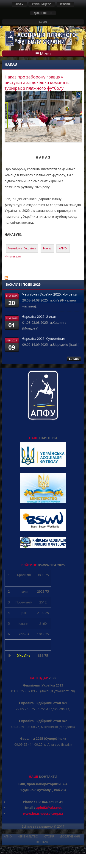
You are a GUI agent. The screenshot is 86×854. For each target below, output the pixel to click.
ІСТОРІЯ (65, 4)
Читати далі (13, 256)
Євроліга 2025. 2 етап (39, 316)
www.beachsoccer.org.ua (43, 813)
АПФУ (19, 4)
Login (43, 22)
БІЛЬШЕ (74, 358)
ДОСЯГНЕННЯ (43, 13)
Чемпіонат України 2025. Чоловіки (49, 294)
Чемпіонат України (22, 248)
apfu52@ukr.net (48, 807)
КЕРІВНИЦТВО (41, 4)
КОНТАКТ (43, 842)
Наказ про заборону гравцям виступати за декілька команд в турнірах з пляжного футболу (37, 82)
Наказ (47, 248)
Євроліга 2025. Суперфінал (43, 338)
